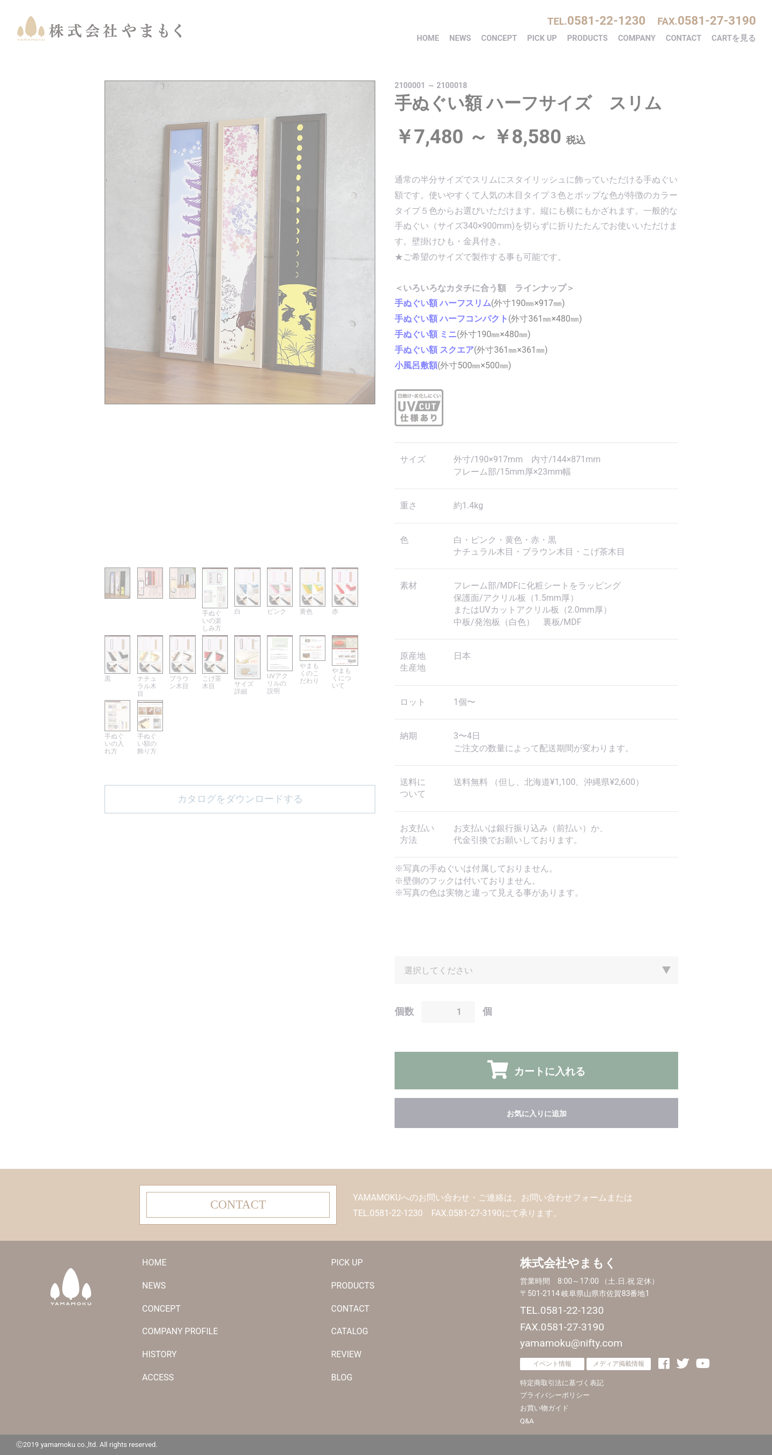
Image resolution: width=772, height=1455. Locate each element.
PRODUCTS (587, 38)
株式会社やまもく (99, 28)
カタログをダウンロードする (240, 799)
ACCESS (158, 1377)
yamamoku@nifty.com (571, 1343)
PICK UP (542, 38)
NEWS (460, 38)
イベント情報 (552, 1363)
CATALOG (349, 1331)
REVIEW (346, 1354)
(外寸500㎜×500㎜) (453, 365)
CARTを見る (733, 38)
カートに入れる (548, 1071)
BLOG (342, 1377)
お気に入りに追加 (537, 1113)
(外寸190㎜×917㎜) (480, 303)
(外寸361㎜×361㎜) (471, 350)
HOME (428, 38)
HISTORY (159, 1354)
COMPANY (637, 38)
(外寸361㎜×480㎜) (488, 319)
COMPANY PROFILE (180, 1331)
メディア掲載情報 (618, 1363)
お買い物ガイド (544, 1408)
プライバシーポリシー (555, 1395)
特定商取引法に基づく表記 (562, 1383)
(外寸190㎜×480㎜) (463, 334)
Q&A (527, 1421)
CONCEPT (499, 38)
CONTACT (684, 38)
